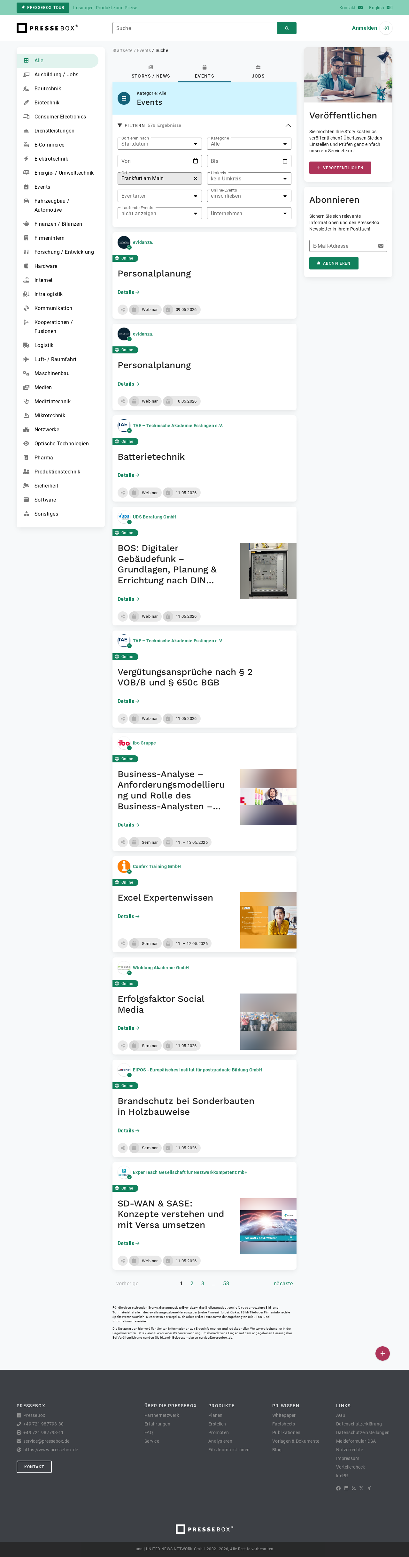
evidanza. (143, 242)
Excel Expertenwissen (165, 897)
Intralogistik (43, 294)
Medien (37, 387)
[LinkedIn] (346, 1488)
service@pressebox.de (215, 1337)
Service (151, 1441)
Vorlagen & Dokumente (295, 1441)
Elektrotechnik (45, 159)
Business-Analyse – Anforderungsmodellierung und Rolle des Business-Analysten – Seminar (171, 795)
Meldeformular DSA (356, 1441)
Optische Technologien (56, 443)
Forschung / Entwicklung (58, 252)
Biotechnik (41, 102)
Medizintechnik (47, 401)
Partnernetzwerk (161, 1415)
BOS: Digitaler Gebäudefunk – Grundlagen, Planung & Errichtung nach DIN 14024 (167, 569)
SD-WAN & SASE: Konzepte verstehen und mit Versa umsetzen (171, 1214)
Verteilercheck (350, 1467)
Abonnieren (334, 263)
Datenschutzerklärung (359, 1423)
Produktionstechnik (52, 471)
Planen (215, 1415)
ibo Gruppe (144, 742)
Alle (33, 60)
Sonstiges (40, 514)
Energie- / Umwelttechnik (58, 173)
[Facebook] (338, 1488)
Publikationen (286, 1432)
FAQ (148, 1432)
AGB (340, 1415)
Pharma (38, 457)
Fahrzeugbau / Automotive (46, 205)
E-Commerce (43, 144)
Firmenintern (44, 238)
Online (124, 258)
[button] (123, 310)
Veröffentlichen (340, 168)
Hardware (40, 266)
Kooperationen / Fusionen (48, 326)
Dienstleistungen (48, 130)
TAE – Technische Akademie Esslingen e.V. (178, 425)
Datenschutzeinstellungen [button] (363, 1432)
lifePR (342, 1475)
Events (36, 187)
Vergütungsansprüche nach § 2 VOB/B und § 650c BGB (185, 677)
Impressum (347, 1458)
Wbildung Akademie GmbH (161, 967)
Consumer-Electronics (54, 116)
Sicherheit (40, 485)
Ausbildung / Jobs (50, 74)
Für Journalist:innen (229, 1449)
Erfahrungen (157, 1423)
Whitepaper (284, 1415)
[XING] (369, 1488)
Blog (277, 1449)
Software (39, 499)
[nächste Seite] (283, 1283)
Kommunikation (48, 308)
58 (226, 1284)
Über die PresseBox (170, 1405)
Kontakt (34, 1467)
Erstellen (217, 1423)
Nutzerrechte (349, 1449)
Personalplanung (154, 273)
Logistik (38, 345)
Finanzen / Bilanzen (52, 224)
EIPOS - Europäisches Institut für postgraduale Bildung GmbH (197, 1069)
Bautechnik (42, 88)
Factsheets (283, 1423)
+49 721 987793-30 (43, 1423)
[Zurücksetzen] (195, 178)
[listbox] (160, 144)
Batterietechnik (151, 456)
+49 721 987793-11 (43, 1432)
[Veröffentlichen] (382, 1353)
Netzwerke (41, 429)
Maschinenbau (46, 373)
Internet (38, 280)
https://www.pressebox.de (50, 1449)
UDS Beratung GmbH (154, 516)
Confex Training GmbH (157, 866)
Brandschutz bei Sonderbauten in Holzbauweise (186, 1106)
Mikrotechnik (44, 415)
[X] (361, 1488)
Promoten (218, 1432)
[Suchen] (287, 28)
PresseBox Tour (43, 7)
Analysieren (220, 1441)
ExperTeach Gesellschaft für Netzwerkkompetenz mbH (190, 1172)
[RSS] (354, 1488)
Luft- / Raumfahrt (49, 359)
